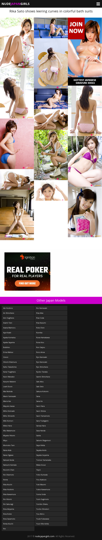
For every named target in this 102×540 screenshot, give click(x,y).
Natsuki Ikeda (8, 460)
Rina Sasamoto (9, 519)
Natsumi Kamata (10, 465)
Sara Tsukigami (42, 421)
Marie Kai (7, 401)
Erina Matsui (8, 352)
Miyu (5, 440)
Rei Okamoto (8, 475)
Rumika (39, 332)
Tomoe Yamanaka (43, 460)
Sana (38, 396)
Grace (5, 357)
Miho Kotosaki (9, 411)
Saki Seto (40, 386)
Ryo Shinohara (42, 367)
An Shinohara (8, 313)
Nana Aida (7, 450)
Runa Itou (40, 342)
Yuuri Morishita (42, 524)
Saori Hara (40, 406)
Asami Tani (7, 323)
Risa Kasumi (41, 323)
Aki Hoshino (8, 308)
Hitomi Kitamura (10, 362)
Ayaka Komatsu (9, 337)
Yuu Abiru (40, 514)
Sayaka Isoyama (42, 455)
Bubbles (6, 347)
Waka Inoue (41, 465)
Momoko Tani (9, 445)
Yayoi (38, 470)
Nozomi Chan (8, 470)
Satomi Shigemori (43, 440)
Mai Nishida (8, 391)
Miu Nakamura (9, 430)
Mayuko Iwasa (9, 406)
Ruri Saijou (40, 347)
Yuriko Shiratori (42, 509)
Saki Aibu (40, 381)
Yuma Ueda (41, 494)
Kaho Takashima (10, 367)
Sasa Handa (40, 430)
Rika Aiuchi (7, 484)
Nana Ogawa (8, 455)
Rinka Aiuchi (8, 524)
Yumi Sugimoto (42, 499)
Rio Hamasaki (41, 308)
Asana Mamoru (9, 328)
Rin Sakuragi (8, 504)
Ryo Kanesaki (41, 357)
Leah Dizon (7, 386)
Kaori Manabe (9, 377)
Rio (4, 528)
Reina (5, 479)
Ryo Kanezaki (41, 362)
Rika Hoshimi (8, 489)
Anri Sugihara (8, 318)
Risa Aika (39, 313)
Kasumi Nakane (9, 381)
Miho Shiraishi (9, 416)
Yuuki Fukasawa (42, 519)
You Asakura (41, 479)
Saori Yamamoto (43, 416)
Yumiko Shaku (42, 504)
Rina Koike (7, 514)
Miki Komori (8, 421)
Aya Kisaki (7, 332)
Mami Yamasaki (9, 396)
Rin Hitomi (7, 499)
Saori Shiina (41, 411)
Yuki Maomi (41, 484)
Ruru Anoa (40, 352)
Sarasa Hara (41, 426)
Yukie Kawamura (43, 489)
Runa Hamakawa (43, 337)
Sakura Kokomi (42, 391)
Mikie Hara (7, 426)
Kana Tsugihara (9, 372)
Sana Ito (39, 401)
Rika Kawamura (9, 494)
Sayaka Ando (41, 450)
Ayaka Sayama (9, 342)
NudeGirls (16, 4)
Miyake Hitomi (9, 435)
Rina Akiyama (8, 509)
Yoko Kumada (42, 475)
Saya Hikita (40, 445)
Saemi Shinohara (43, 377)
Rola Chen (40, 328)
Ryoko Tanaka (42, 372)
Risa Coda (40, 318)
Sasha (38, 435)
